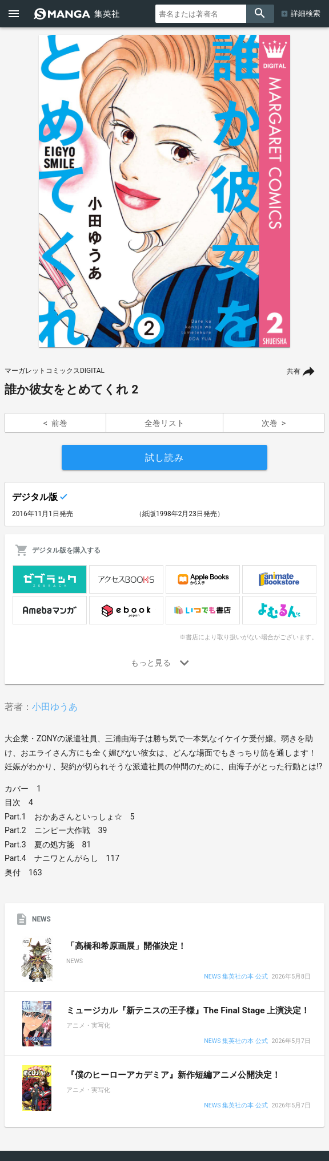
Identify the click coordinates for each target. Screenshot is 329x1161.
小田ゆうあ (55, 706)
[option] (164, 191)
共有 (293, 371)
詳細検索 (305, 13)
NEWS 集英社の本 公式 (235, 977)
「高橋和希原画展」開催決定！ (126, 946)
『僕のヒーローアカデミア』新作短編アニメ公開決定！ (173, 1075)
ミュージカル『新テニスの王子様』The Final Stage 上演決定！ (188, 1010)
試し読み (164, 457)
